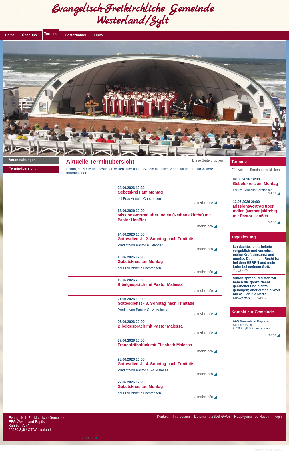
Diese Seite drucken (207, 160)
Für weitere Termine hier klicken (256, 170)
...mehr (270, 193)
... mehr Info (203, 202)
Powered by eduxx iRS (267, 450)
